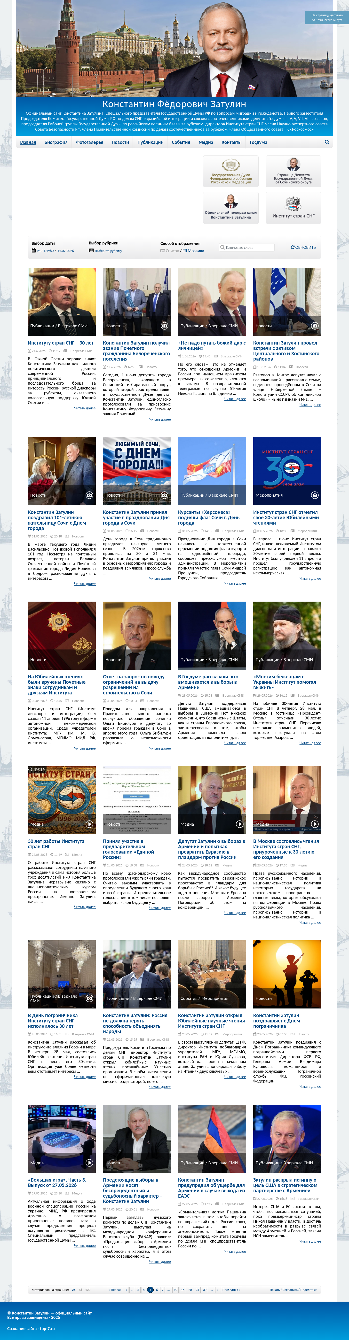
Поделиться (309, 1290)
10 (175, 1290)
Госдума (258, 142)
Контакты (232, 142)
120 (87, 1290)
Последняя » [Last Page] (231, 1290)
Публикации (150, 142)
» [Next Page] (217, 1290)
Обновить (303, 247)
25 (197, 1290)
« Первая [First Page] (115, 1290)
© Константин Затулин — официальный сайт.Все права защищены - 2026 (50, 1315)
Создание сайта (22, 1328)
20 (190, 1290)
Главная (28, 142)
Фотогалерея (89, 142)
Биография (56, 142)
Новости (120, 142)
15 (182, 1290)
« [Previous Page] (126, 1290)
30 (204, 1290)
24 (73, 1290)
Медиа (206, 142)
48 (80, 1290)
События (181, 142)
